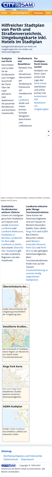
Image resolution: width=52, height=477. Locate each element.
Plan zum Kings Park (12, 388)
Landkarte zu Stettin (11, 244)
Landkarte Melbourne (12, 231)
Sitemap (6, 451)
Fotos (48, 13)
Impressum (27, 459)
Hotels (4, 13)
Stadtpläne (38, 13)
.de (9, 9)
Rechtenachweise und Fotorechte (23, 456)
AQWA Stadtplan (17, 428)
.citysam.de (22, 9)
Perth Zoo (31, 247)
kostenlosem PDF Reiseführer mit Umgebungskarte (42, 103)
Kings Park (31, 231)
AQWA (44, 231)
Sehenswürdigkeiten (20, 13)
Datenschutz (11, 459)
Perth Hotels (40, 83)
